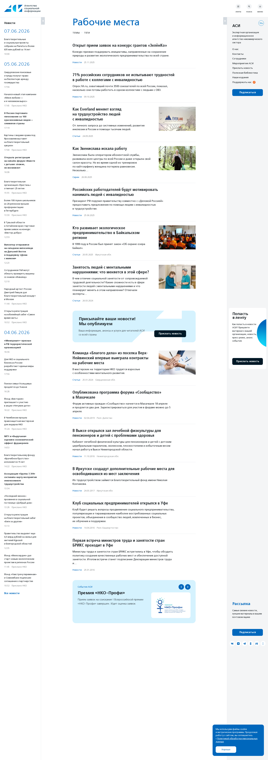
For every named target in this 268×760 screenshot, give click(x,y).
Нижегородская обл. (108, 456)
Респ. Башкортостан (107, 528)
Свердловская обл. (105, 380)
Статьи (76, 136)
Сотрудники (239, 58)
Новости (77, 62)
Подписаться (247, 92)
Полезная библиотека (245, 72)
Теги (87, 32)
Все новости (11, 593)
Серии (76, 177)
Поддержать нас (241, 82)
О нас (235, 49)
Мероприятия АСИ (242, 63)
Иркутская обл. (103, 254)
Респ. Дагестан (104, 418)
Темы (76, 32)
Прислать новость (170, 333)
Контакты (238, 54)
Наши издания (240, 77)
